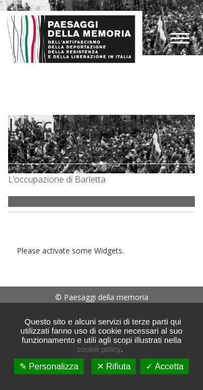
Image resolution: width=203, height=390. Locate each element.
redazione (72, 168)
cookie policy (99, 349)
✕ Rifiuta (114, 366)
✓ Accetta (165, 366)
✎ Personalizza (48, 366)
